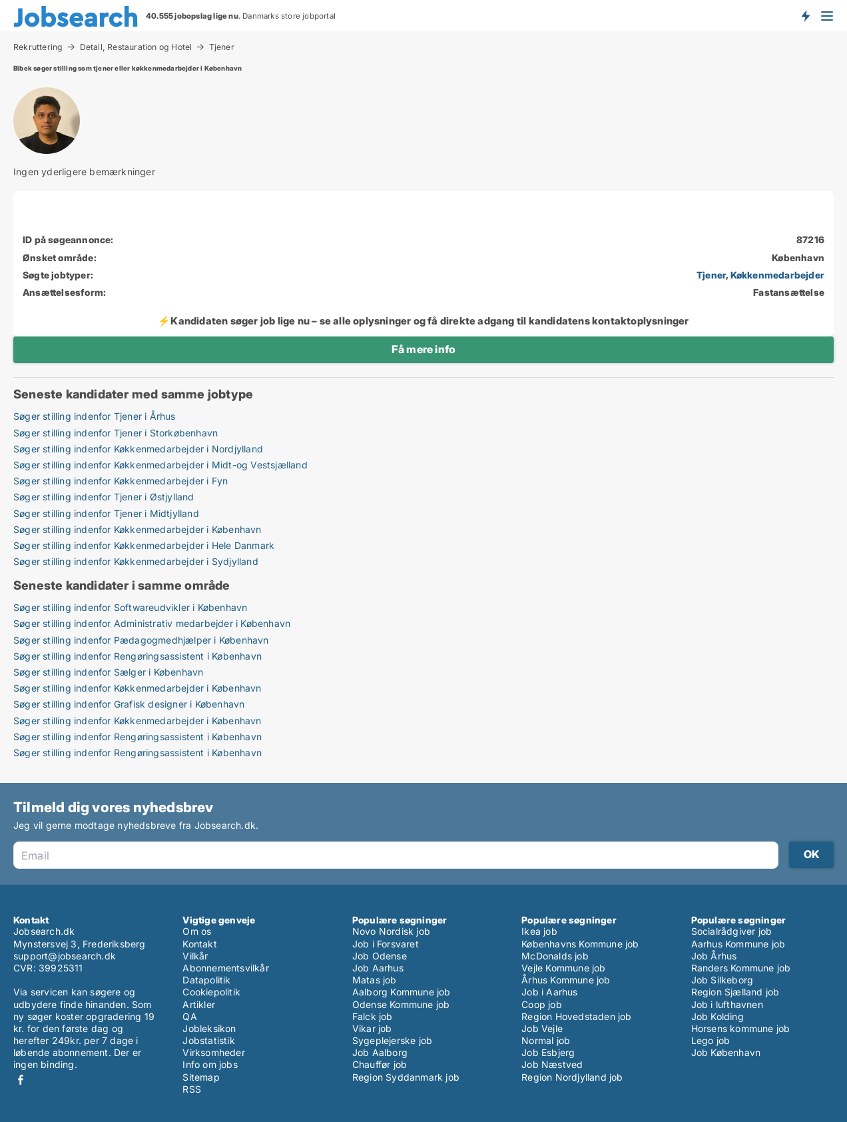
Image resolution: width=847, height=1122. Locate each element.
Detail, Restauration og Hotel (136, 46)
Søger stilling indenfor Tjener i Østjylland (103, 496)
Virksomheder (213, 1052)
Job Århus (714, 955)
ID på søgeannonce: (68, 239)
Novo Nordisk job (391, 931)
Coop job (541, 1004)
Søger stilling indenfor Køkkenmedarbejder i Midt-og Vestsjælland (160, 464)
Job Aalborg (380, 1052)
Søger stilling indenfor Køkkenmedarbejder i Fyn (120, 480)
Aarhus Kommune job (738, 943)
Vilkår (195, 955)
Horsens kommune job (740, 1028)
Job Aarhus (378, 967)
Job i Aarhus (549, 991)
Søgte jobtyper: (58, 274)
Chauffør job (379, 1064)
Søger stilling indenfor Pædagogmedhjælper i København (141, 640)
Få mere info (423, 349)
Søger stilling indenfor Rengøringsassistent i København (137, 656)
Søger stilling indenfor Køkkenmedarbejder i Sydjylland (135, 561)
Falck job (372, 1016)
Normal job (545, 1040)
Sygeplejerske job (392, 1040)
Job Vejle (542, 1028)
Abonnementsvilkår (225, 967)
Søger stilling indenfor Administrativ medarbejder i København (151, 623)
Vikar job (372, 1028)
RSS (191, 1089)
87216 (810, 239)
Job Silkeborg (722, 979)
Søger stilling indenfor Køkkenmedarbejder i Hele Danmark (143, 545)
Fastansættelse (788, 292)
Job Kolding (717, 1016)
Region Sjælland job (735, 991)
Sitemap (200, 1077)
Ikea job (539, 931)
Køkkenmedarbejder (777, 274)
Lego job (710, 1040)
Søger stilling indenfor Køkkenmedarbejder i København (137, 529)
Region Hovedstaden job (576, 1016)
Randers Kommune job (741, 967)
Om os (196, 931)
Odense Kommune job (401, 1004)
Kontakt (199, 943)
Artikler (198, 1004)
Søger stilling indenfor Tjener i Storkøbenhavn (115, 432)
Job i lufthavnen (727, 1004)
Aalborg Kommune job (401, 991)
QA (189, 1016)
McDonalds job (555, 955)
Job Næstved (552, 1064)
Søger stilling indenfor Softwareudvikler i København (130, 607)
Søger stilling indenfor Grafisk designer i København (128, 704)
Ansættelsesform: (64, 292)
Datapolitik (206, 979)
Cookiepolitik (211, 991)
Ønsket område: (60, 257)
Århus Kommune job (565, 979)
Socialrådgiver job (731, 931)
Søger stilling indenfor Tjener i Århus (94, 416)
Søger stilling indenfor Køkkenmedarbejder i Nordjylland (138, 448)
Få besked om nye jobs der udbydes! (805, 15)
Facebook (20, 1079)
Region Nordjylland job (572, 1077)
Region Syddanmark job (405, 1077)
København (798, 257)
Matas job (374, 979)
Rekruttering (38, 46)
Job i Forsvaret (385, 943)
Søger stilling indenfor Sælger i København (108, 672)
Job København (726, 1052)
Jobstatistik (208, 1040)
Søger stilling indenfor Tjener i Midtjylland (106, 513)
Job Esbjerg (548, 1052)
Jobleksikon (209, 1028)
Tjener (221, 47)
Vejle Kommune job (563, 967)
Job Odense (379, 955)
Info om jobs (209, 1064)
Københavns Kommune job (580, 943)
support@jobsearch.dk (64, 955)
